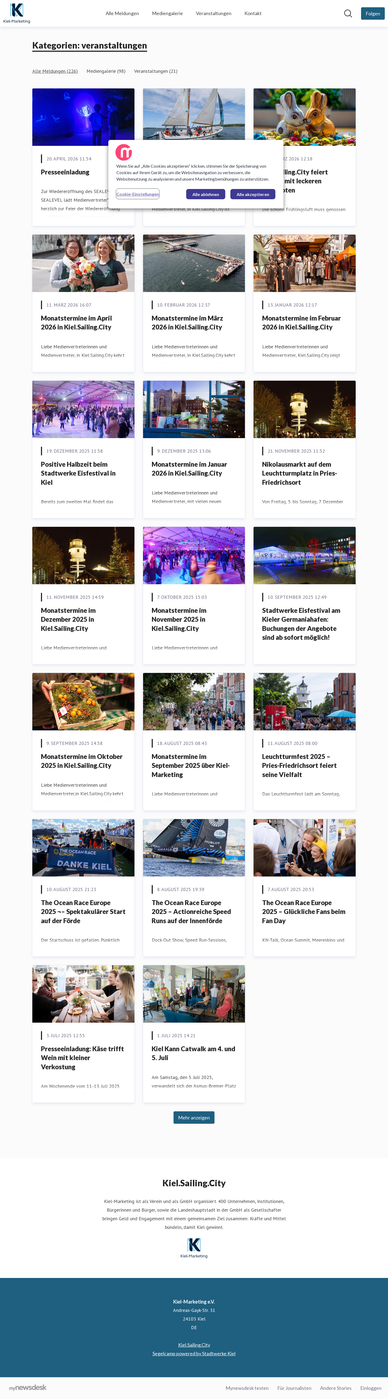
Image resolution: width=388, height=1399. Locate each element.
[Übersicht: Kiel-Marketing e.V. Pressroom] (16, 13)
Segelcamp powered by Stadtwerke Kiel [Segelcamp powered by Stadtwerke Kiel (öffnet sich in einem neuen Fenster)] (194, 1353)
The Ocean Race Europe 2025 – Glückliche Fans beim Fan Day (303, 911)
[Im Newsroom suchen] (348, 13)
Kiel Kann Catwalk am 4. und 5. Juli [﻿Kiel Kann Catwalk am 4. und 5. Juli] (193, 1053)
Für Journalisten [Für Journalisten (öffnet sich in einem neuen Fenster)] (294, 1388)
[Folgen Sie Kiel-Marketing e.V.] (373, 13)
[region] (195, 174)
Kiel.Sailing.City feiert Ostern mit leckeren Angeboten (295, 181)
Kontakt (253, 13)
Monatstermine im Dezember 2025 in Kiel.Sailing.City (68, 619)
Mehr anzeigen (194, 1117)
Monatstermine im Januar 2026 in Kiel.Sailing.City (189, 468)
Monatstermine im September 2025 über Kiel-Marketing (191, 765)
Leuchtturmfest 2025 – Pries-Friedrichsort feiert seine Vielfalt (299, 765)
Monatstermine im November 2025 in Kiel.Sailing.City (179, 619)
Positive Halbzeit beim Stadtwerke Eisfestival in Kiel (78, 473)
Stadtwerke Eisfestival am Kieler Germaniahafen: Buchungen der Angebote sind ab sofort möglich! (301, 623)
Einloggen (371, 1388)
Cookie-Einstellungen (137, 194)
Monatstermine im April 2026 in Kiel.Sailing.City (76, 322)
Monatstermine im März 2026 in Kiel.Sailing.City (187, 322)
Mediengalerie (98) (106, 71)
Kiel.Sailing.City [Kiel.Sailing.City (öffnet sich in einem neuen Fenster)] (194, 1345)
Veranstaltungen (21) (156, 71)
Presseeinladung (65, 172)
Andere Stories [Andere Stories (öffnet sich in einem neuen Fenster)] (336, 1388)
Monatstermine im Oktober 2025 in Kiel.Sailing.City (82, 760)
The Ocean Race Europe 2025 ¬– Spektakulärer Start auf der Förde (83, 911)
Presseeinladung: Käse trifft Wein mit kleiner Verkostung (82, 1058)
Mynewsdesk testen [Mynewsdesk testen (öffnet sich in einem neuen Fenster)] (247, 1388)
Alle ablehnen (205, 194)
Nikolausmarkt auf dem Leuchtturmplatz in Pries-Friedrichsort (299, 473)
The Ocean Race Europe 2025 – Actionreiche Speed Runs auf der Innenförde (191, 911)
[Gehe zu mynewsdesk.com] (27, 1388)
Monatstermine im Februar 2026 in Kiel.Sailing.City (301, 322)
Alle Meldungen (122, 13)
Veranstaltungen (213, 13)
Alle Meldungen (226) (55, 71)
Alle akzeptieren (253, 194)
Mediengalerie (167, 13)
